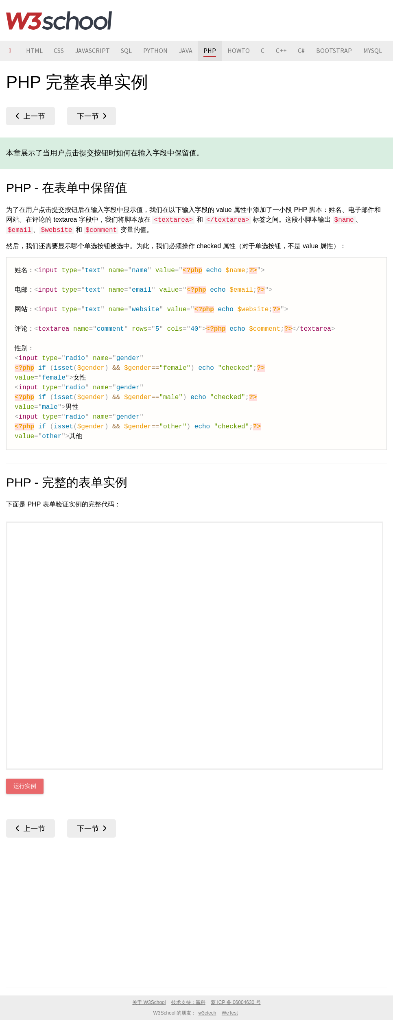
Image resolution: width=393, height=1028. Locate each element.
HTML (34, 51)
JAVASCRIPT (93, 51)
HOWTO (240, 51)
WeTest (230, 1013)
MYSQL (376, 51)
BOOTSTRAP (337, 51)
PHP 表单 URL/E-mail (30, 116)
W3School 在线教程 (59, 20)
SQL (127, 51)
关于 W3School (149, 1002)
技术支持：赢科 (188, 1002)
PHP (211, 51)
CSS (59, 51)
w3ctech (207, 1013)
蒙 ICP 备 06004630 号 (236, 1002)
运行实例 (24, 786)
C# (304, 51)
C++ (284, 51)
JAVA (187, 51)
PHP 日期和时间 (91, 116)
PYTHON (156, 51)
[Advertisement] (196, 917)
